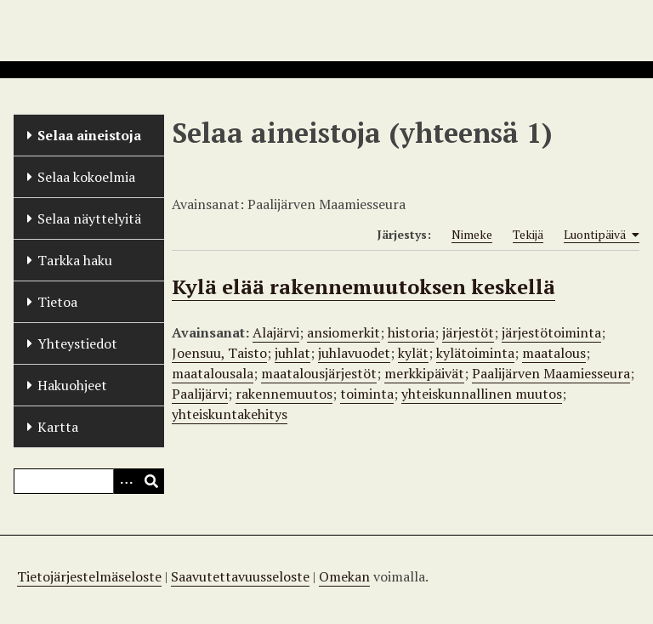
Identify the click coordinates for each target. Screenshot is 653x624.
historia (411, 332)
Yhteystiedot (77, 343)
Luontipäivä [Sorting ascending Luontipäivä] (601, 234)
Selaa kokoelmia (86, 176)
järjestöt (468, 332)
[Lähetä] (151, 481)
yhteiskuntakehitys (229, 414)
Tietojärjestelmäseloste (89, 576)
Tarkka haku (74, 260)
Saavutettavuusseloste (240, 576)
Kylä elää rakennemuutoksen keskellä (363, 286)
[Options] (126, 481)
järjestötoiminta (551, 332)
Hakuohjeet (72, 385)
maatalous (554, 352)
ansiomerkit (343, 332)
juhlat (292, 352)
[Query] (89, 481)
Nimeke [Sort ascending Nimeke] (471, 234)
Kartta (57, 426)
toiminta (367, 393)
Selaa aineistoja (89, 135)
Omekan (344, 576)
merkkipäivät (424, 373)
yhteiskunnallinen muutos (481, 393)
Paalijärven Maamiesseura (551, 373)
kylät (413, 352)
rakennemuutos (284, 393)
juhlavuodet (354, 352)
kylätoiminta (475, 352)
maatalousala (212, 373)
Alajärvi (276, 332)
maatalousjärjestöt (319, 373)
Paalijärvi (200, 393)
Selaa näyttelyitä (89, 218)
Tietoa (57, 301)
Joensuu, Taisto (219, 352)
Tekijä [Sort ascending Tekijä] (528, 234)
